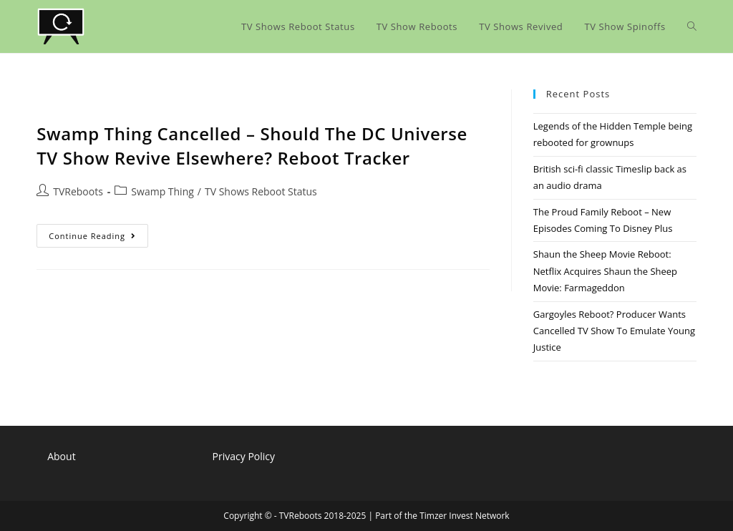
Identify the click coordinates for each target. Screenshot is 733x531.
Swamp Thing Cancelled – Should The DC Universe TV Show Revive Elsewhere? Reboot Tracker (252, 146)
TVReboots (78, 191)
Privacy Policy (244, 456)
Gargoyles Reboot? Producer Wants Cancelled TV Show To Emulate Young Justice (614, 331)
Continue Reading (98, 238)
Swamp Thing (162, 191)
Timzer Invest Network (464, 516)
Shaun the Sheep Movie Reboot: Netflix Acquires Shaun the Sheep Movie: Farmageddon (605, 271)
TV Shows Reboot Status (261, 191)
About (61, 456)
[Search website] (691, 26)
